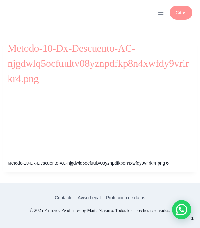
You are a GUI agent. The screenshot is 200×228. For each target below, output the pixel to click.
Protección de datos (125, 197)
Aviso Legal (89, 197)
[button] (181, 209)
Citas (180, 12)
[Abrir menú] (160, 12)
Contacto (63, 197)
